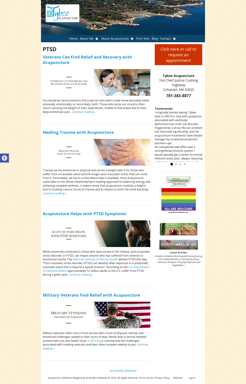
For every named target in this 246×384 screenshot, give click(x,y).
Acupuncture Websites (60, 377)
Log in (192, 377)
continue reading (84, 112)
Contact (165, 38)
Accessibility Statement (123, 371)
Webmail (178, 377)
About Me (87, 38)
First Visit (143, 38)
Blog (155, 38)
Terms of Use (146, 377)
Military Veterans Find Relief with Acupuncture (91, 295)
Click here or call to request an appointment (178, 54)
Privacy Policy (162, 377)
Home (73, 38)
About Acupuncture (115, 38)
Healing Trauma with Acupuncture (78, 132)
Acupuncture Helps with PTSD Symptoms (84, 213)
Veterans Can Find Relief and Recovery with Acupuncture (87, 59)
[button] (4, 158)
